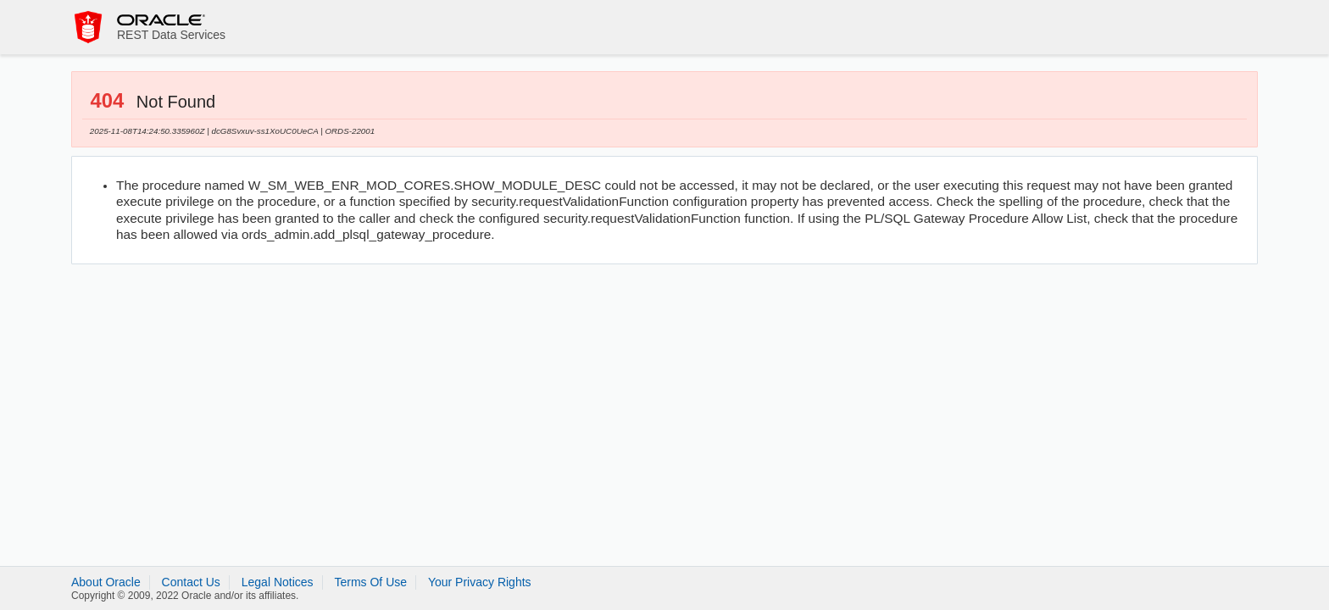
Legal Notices (278, 582)
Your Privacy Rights (479, 582)
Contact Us (191, 582)
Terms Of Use (370, 582)
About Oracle (106, 582)
